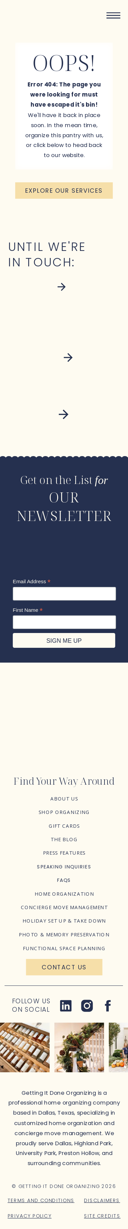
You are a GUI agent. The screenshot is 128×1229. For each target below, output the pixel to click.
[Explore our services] (64, 190)
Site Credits (102, 1215)
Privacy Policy (30, 1215)
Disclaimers (102, 1200)
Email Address (31, 581)
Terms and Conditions (41, 1200)
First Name (28, 609)
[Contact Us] (64, 967)
